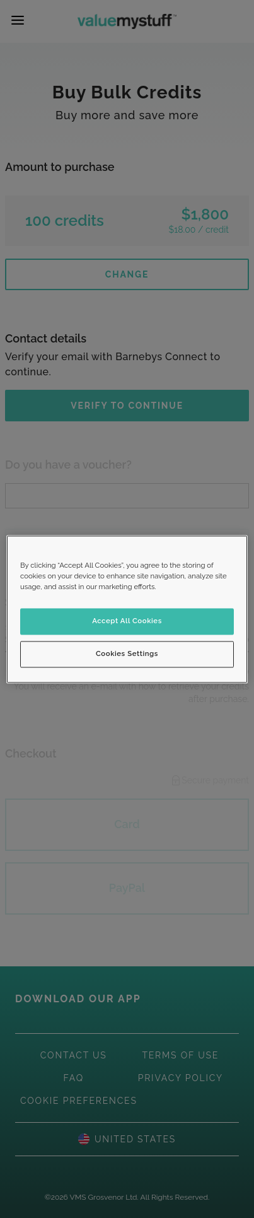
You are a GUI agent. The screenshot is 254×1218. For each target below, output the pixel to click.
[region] (127, 609)
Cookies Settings (127, 653)
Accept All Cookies (127, 620)
